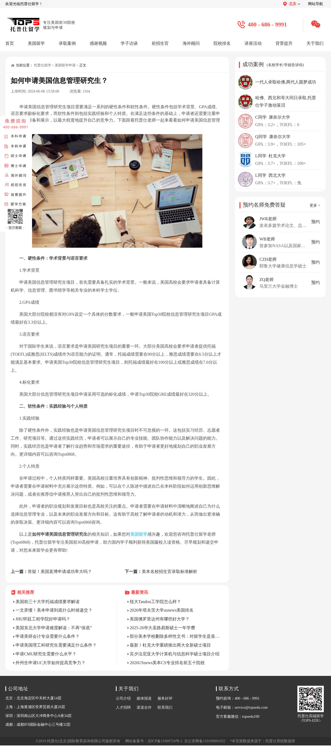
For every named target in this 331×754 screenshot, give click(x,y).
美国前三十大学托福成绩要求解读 (47, 601)
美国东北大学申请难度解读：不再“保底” (53, 627)
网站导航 (315, 4)
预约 (315, 221)
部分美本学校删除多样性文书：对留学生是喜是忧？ (175, 636)
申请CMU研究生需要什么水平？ (45, 654)
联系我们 (164, 707)
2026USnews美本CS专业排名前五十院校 (167, 662)
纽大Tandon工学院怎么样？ (155, 601)
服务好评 (164, 698)
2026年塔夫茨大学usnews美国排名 (162, 610)
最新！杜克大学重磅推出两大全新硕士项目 (170, 645)
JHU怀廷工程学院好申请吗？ (42, 619)
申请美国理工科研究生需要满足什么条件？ (56, 645)
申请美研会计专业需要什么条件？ (47, 636)
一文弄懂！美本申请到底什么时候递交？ (53, 610)
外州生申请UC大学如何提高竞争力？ (50, 662)
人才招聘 (123, 707)
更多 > (315, 205)
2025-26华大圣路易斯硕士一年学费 (162, 627)
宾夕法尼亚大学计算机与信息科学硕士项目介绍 (174, 654)
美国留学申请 (65, 65)
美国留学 (138, 534)
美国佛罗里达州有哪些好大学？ (160, 619)
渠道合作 (144, 707)
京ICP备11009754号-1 (165, 741)
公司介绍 (123, 698)
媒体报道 (144, 698)
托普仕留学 (42, 65)
